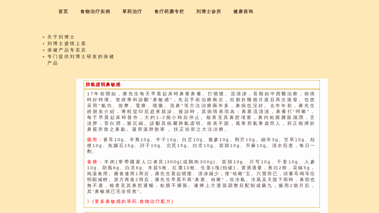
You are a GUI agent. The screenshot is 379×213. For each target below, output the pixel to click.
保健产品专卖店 (67, 51)
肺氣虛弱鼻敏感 (103, 84)
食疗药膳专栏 (169, 11)
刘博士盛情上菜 (67, 45)
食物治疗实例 (95, 11)
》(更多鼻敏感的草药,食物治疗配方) (130, 201)
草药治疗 (132, 11)
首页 (63, 11)
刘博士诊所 (208, 11)
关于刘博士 (61, 38)
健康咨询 (243, 11)
